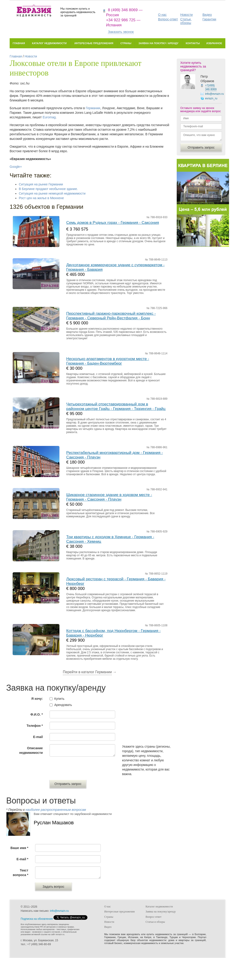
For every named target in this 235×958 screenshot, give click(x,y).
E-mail (38, 737)
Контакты (193, 43)
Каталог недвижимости (49, 43)
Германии (93, 108)
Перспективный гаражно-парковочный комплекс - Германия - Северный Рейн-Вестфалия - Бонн (111, 315)
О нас (162, 14)
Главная (19, 43)
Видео (207, 14)
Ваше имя (19, 848)
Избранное (214, 43)
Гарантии (209, 19)
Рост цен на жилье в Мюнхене (41, 198)
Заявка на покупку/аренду (160, 911)
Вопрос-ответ (168, 19)
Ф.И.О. (36, 714)
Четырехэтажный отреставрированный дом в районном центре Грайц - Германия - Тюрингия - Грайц (115, 406)
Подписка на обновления (37, 918)
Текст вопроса (20, 872)
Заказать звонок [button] (121, 32)
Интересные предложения (93, 43)
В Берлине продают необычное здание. (48, 189)
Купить (59, 698)
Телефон (35, 725)
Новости (186, 14)
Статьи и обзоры (155, 921)
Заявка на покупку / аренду (158, 43)
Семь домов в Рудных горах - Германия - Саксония (112, 222)
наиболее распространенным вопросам (55, 809)
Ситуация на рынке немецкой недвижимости (52, 193)
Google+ (16, 166)
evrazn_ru (211, 98)
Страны (125, 43)
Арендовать (63, 705)
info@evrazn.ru (214, 93)
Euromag (49, 117)
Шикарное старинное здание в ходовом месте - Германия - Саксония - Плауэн (109, 497)
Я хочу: (37, 698)
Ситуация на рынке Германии (41, 184)
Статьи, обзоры (185, 21)
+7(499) (211, 87)
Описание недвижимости (31, 750)
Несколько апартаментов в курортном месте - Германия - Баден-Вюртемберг (107, 361)
